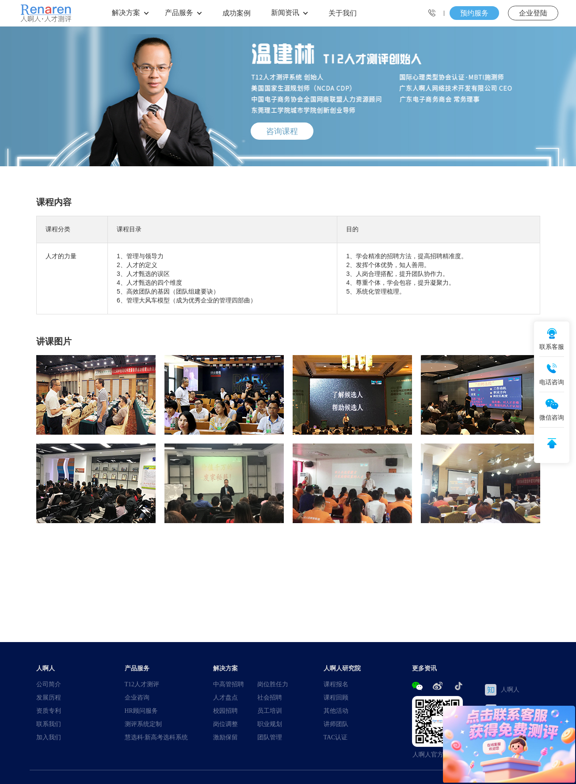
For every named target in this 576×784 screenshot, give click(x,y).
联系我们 (48, 724)
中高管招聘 (228, 684)
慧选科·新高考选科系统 (156, 737)
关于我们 (342, 12)
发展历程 (48, 697)
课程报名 (336, 684)
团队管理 (269, 737)
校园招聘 (225, 711)
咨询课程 (282, 131)
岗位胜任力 (272, 684)
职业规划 (269, 724)
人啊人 (502, 690)
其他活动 (336, 711)
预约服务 (474, 12)
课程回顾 (336, 697)
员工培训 (269, 711)
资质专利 (48, 711)
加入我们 (48, 737)
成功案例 (236, 12)
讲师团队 (336, 724)
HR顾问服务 (141, 711)
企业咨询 (137, 697)
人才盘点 (225, 697)
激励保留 (225, 737)
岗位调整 (225, 724)
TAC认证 (336, 737)
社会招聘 (269, 697)
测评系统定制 (143, 724)
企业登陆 (533, 12)
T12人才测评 (142, 684)
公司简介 (48, 684)
